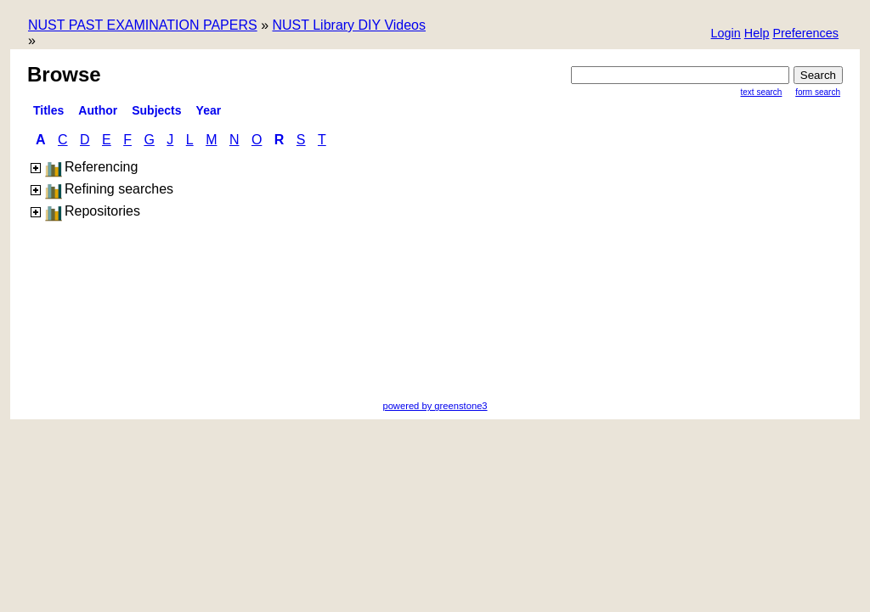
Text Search (761, 92)
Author (97, 110)
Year (209, 110)
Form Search (817, 92)
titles (48, 110)
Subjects (156, 110)
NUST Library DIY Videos (349, 25)
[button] (805, 34)
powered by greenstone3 (434, 406)
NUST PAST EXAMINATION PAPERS (142, 25)
